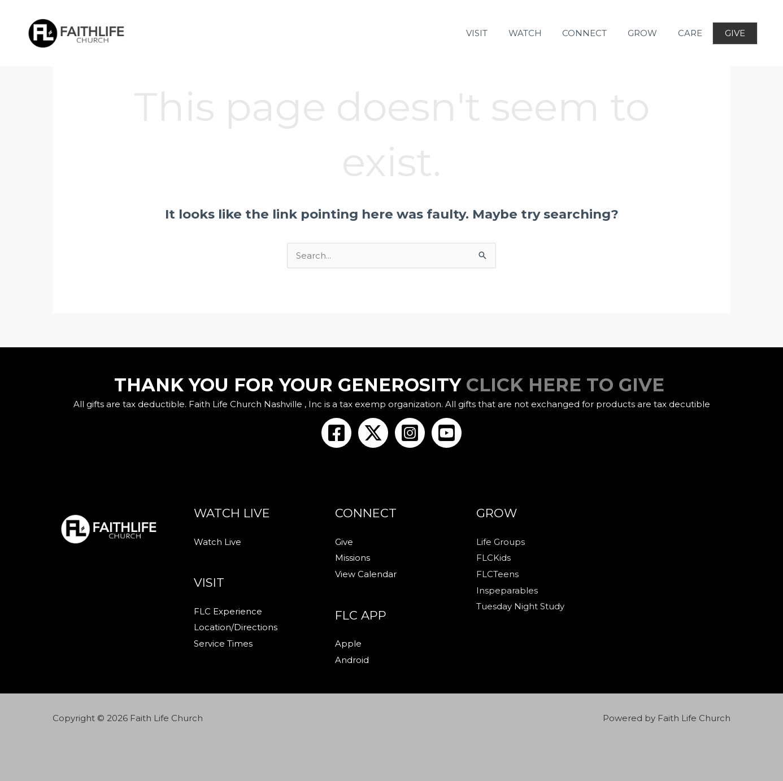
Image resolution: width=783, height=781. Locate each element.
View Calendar (366, 573)
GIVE (734, 33)
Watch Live (217, 541)
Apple (348, 642)
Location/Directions (235, 626)
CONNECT (593, 33)
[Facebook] (336, 433)
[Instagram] (410, 433)
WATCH (537, 33)
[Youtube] (447, 433)
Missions (352, 557)
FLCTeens (497, 573)
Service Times (223, 642)
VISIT (492, 33)
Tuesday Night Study (520, 604)
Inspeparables (507, 588)
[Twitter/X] (373, 433)
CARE (690, 33)
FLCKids (493, 557)
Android (352, 657)
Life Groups (500, 541)
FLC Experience (228, 610)
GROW (647, 33)
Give (344, 541)
